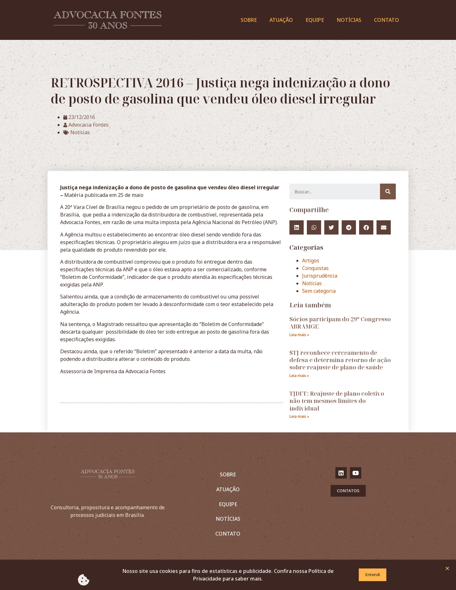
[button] (447, 569)
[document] (228, 295)
